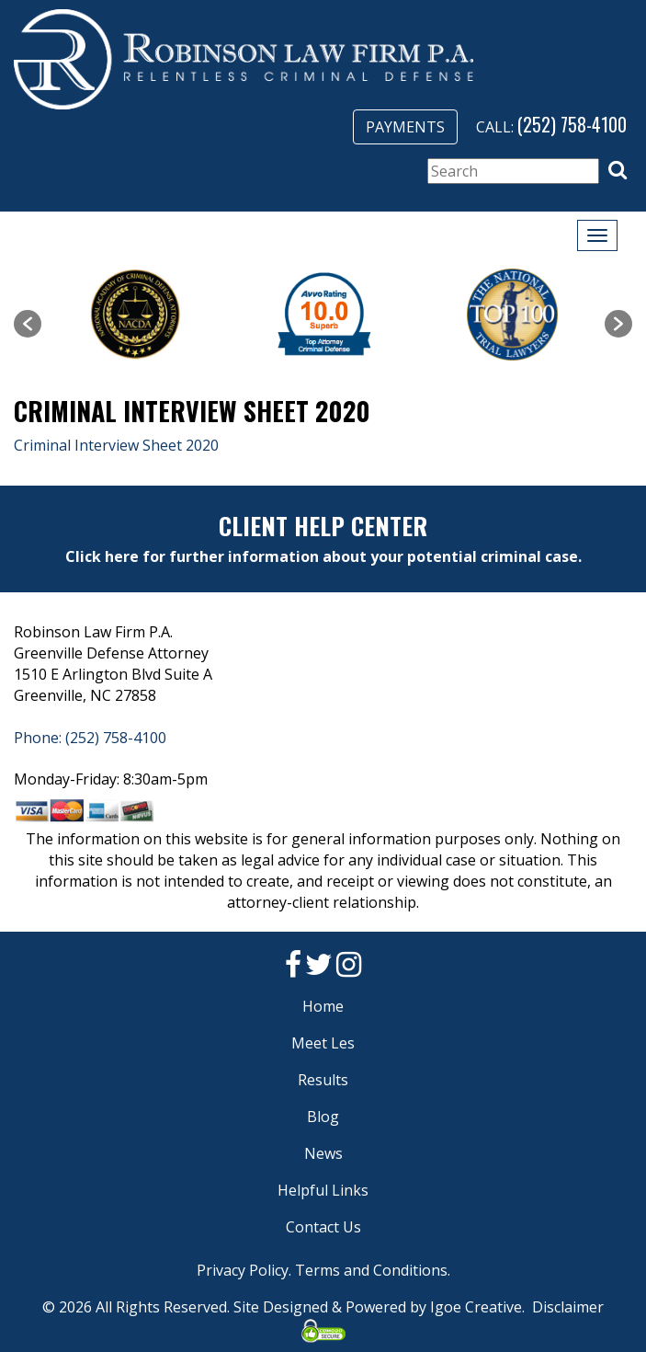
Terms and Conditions (371, 1270)
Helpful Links (323, 1190)
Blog (323, 1116)
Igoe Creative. (477, 1307)
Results (323, 1080)
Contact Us (323, 1227)
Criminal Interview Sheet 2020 (116, 445)
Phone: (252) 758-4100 (90, 738)
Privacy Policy (243, 1270)
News (323, 1153)
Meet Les (323, 1043)
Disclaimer (568, 1307)
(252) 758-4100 (572, 124)
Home (323, 1006)
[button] (617, 170)
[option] (135, 315)
